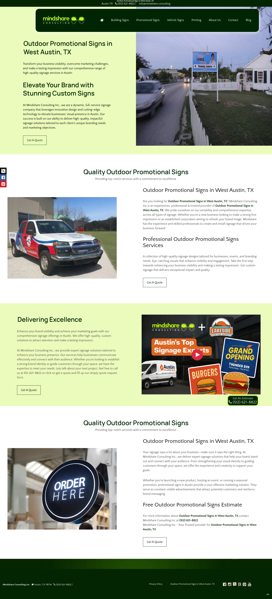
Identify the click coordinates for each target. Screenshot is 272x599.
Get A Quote (35, 140)
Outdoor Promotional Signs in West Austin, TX (197, 201)
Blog (251, 21)
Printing (199, 21)
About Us (217, 21)
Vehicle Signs (178, 21)
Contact (236, 21)
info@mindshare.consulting (154, 3)
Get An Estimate (243, 398)
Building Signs (122, 21)
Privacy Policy (155, 584)
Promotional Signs (150, 21)
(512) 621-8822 (188, 520)
